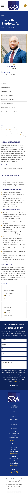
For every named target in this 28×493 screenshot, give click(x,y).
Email (3, 353)
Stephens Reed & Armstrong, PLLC (9, 130)
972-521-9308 (8, 315)
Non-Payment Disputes (7, 103)
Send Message (14, 385)
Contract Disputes (5, 87)
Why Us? (14, 416)
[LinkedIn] (11, 472)
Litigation (3, 83)
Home (14, 414)
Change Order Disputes (7, 95)
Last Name (4, 344)
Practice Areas (14, 419)
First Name (4, 339)
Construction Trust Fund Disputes (9, 111)
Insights (14, 422)
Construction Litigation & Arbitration (10, 75)
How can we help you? (7, 362)
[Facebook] (14, 472)
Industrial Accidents (6, 120)
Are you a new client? (6, 357)
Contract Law (4, 116)
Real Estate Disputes (6, 79)
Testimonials (14, 424)
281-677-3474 (8, 298)
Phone (3, 348)
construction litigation (17, 134)
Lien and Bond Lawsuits (7, 91)
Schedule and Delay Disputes (8, 107)
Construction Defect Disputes (8, 99)
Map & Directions (9, 295)
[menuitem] (7, 488)
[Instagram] (17, 472)
